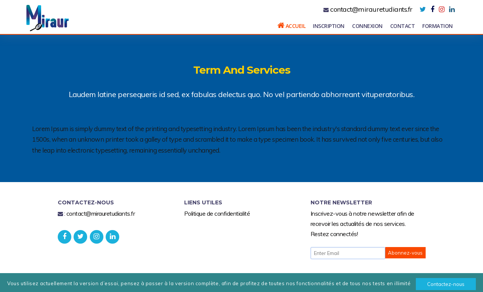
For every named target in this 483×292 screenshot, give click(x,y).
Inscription (329, 25)
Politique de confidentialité (217, 213)
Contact (402, 25)
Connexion (367, 25)
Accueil (291, 25)
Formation (437, 25)
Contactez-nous (446, 284)
